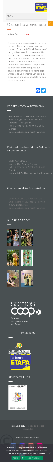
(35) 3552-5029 (20, 167)
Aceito (15, 458)
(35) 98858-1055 (37, 167)
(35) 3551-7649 (32, 202)
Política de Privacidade (27, 437)
